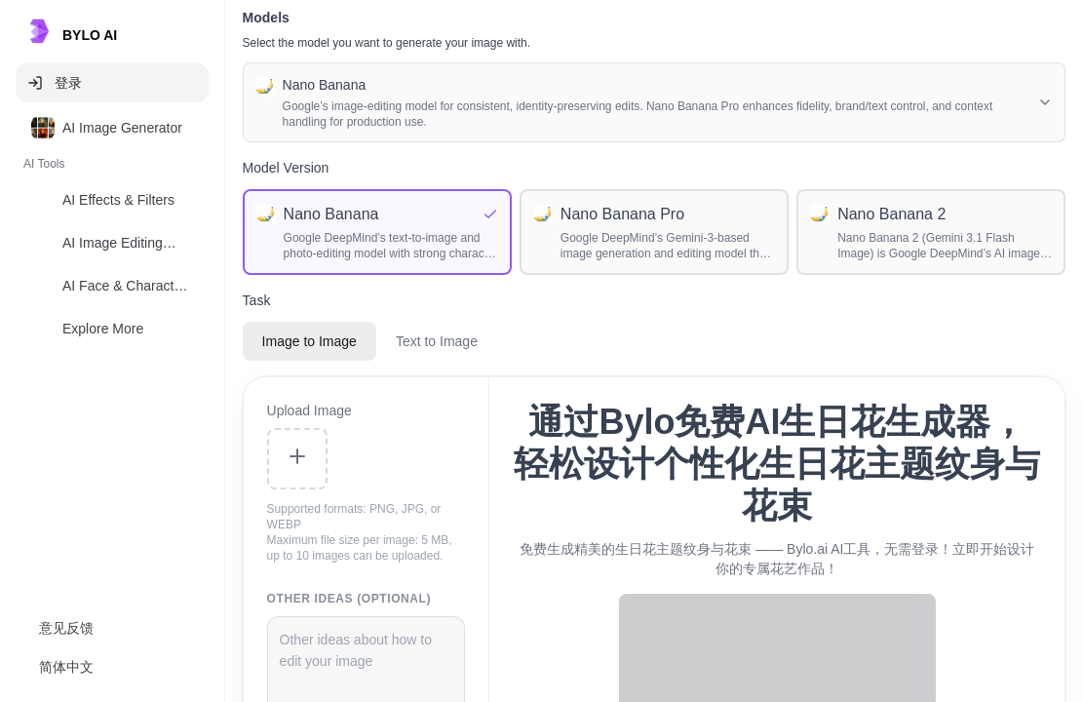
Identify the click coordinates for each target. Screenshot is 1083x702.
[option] (112, 127)
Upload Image (309, 410)
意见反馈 (66, 628)
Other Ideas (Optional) (349, 598)
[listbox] (112, 232)
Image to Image (309, 341)
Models (266, 17)
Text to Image (437, 341)
